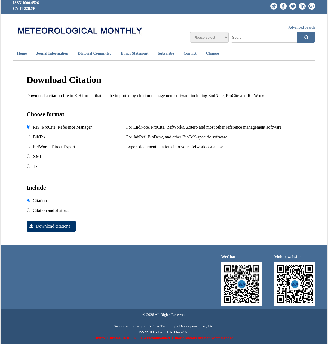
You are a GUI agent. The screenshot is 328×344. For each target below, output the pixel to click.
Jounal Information (52, 53)
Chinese (212, 53)
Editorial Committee (94, 53)
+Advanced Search (300, 27)
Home (22, 53)
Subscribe (166, 53)
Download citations (48, 226)
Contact (189, 53)
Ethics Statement (135, 53)
